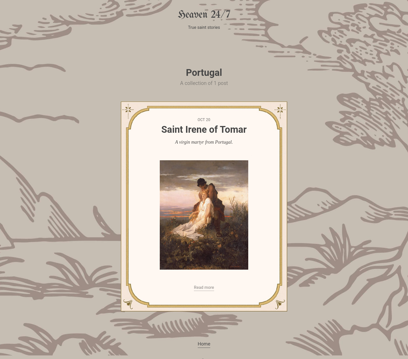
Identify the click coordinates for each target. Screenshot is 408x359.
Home (204, 344)
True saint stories (204, 27)
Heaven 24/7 (204, 15)
